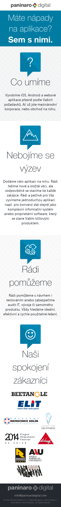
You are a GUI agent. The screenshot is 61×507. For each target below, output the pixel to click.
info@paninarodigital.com (30, 495)
